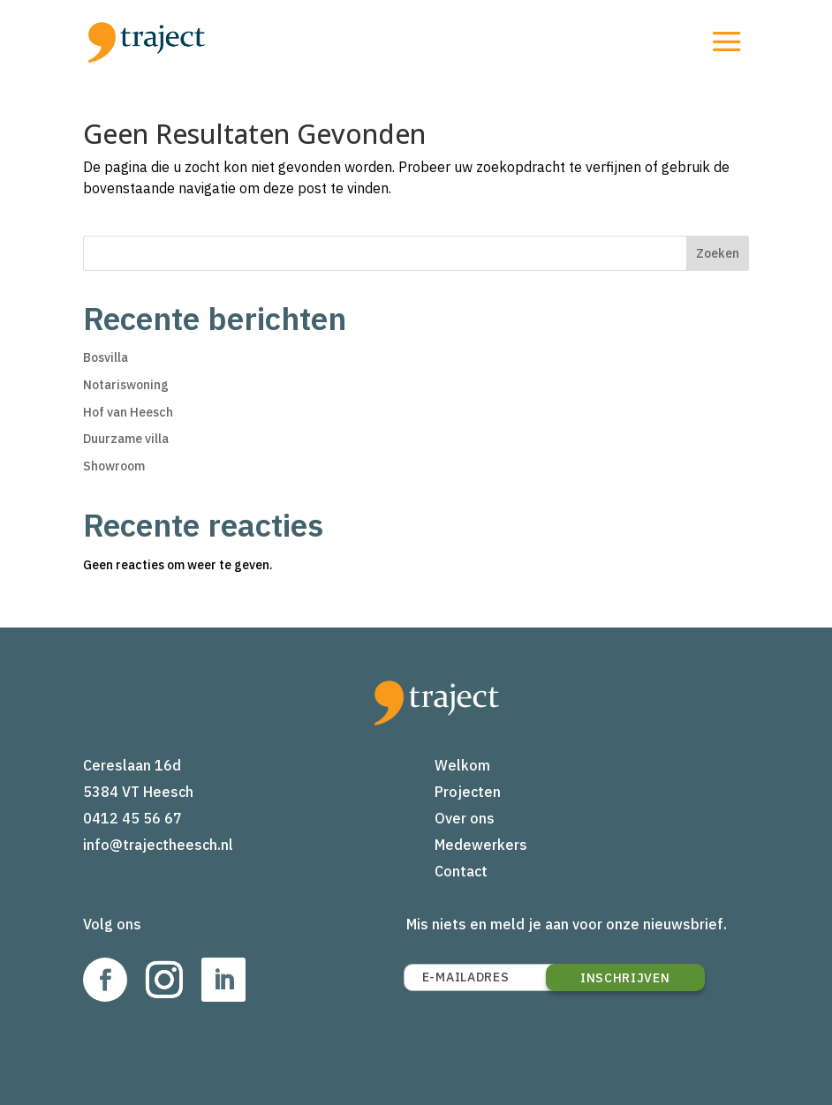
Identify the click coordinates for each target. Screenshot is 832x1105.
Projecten (468, 792)
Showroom (114, 466)
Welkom (462, 765)
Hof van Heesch (128, 412)
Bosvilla (105, 357)
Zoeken (717, 253)
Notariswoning (126, 385)
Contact (461, 871)
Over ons (465, 818)
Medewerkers (481, 844)
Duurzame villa (126, 439)
